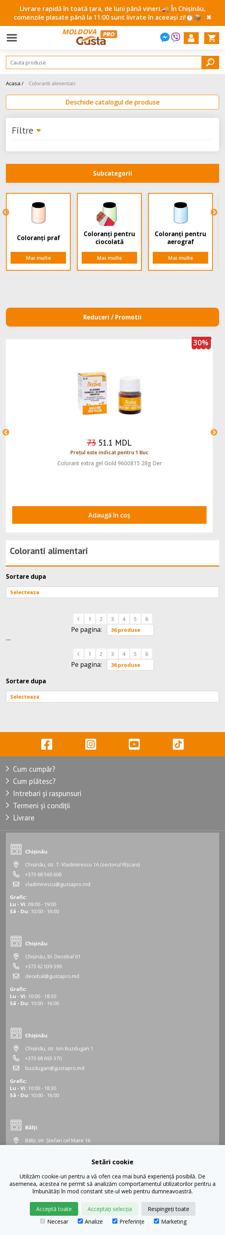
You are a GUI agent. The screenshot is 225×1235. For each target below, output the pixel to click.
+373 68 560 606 (43, 874)
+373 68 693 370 (43, 1058)
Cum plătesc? (34, 781)
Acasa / (15, 83)
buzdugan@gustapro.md (54, 1068)
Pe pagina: (86, 629)
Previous (6, 213)
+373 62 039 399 (43, 966)
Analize (90, 1221)
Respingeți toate (168, 1209)
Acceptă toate (54, 1209)
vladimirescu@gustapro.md (57, 884)
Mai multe (38, 257)
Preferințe (128, 1221)
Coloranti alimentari (52, 83)
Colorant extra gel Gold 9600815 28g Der (109, 463)
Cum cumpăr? (34, 769)
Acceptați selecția (110, 1209)
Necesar (54, 1221)
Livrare (24, 817)
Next (214, 213)
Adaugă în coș (109, 515)
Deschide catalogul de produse (113, 102)
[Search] (112, 62)
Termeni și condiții (41, 805)
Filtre (27, 131)
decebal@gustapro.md (52, 976)
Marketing (170, 1221)
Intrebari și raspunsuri (47, 793)
